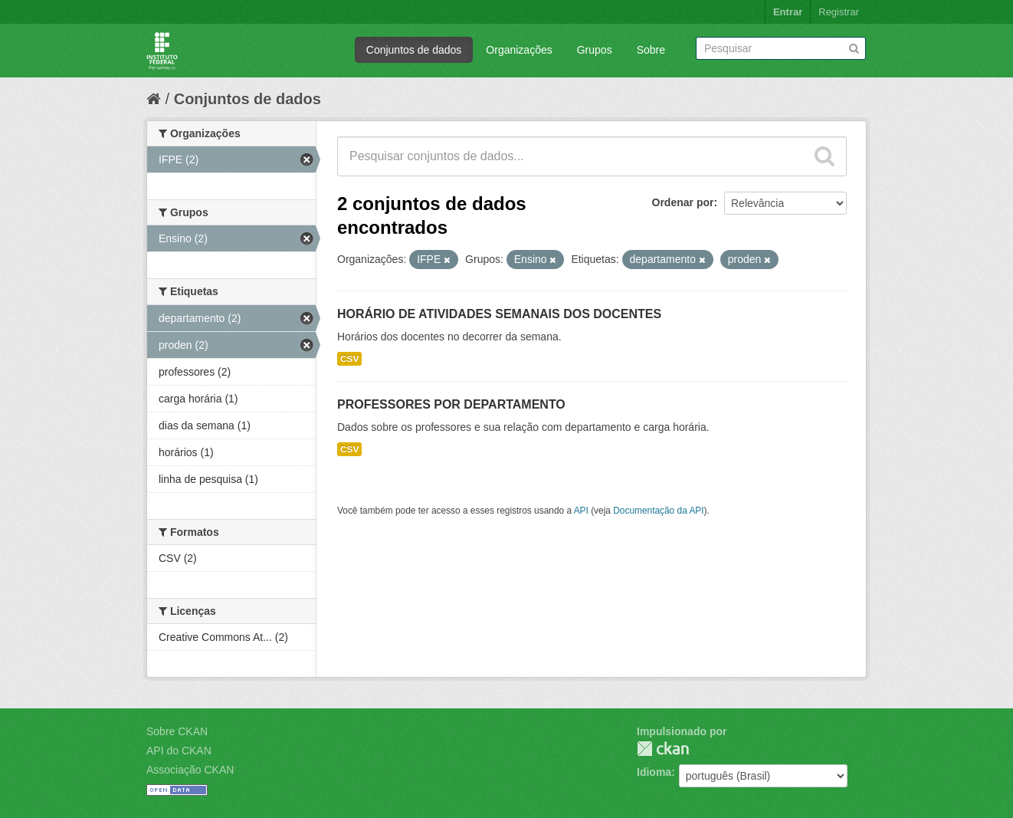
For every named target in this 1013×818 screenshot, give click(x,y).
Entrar (787, 12)
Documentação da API (658, 510)
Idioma (654, 772)
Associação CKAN (190, 770)
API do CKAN (178, 750)
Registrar (838, 12)
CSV (349, 358)
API (581, 510)
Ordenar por (683, 202)
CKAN (663, 749)
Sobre (651, 50)
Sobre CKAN (177, 731)
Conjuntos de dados (414, 50)
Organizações (519, 50)
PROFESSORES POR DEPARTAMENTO (451, 404)
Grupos (594, 50)
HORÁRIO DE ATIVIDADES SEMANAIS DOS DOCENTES (499, 313)
